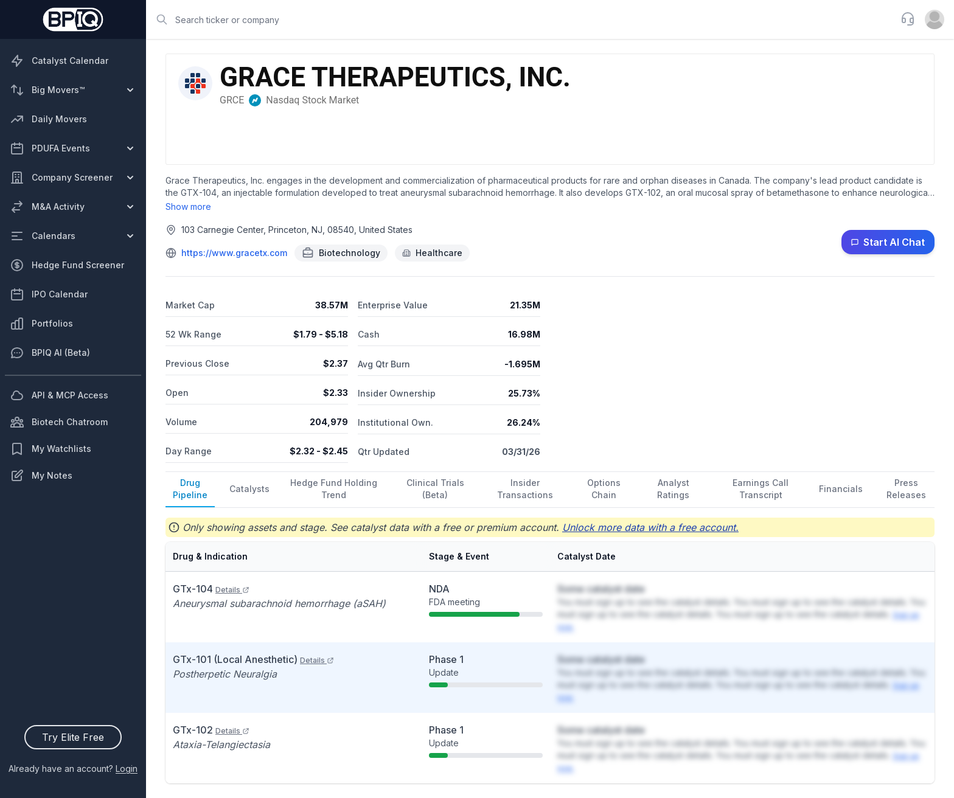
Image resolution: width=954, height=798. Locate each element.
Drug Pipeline (190, 488)
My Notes (41, 475)
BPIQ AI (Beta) (50, 352)
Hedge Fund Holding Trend (333, 488)
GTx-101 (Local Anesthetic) (253, 659)
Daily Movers (48, 119)
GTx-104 (211, 589)
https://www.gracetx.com (234, 253)
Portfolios (41, 323)
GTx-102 (211, 730)
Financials (841, 489)
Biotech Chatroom (59, 422)
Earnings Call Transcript (761, 488)
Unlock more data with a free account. (650, 527)
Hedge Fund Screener (67, 265)
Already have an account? (73, 768)
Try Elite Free (73, 737)
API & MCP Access (59, 395)
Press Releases (906, 488)
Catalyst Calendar (59, 61)
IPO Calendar (49, 294)
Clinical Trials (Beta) (435, 488)
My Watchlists (50, 449)
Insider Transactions (525, 488)
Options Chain (604, 488)
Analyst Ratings (673, 488)
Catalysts (249, 489)
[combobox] (519, 19)
